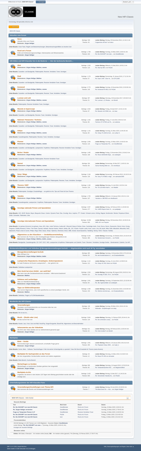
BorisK (116, 100)
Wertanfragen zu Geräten (27, 364)
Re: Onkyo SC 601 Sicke (102, 263)
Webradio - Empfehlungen (103, 308)
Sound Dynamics (82, 230)
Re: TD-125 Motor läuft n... (103, 187)
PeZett (110, 67)
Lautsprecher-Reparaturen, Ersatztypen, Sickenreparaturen (40, 261)
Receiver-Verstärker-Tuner (51, 82)
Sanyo (44, 230)
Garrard (40, 228)
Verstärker (53, 71)
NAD (127, 228)
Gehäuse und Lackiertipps (27, 279)
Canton (48, 213)
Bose (83, 226)
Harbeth (45, 228)
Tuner (58, 71)
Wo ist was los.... (23, 313)
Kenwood (21, 87)
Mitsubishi (116, 228)
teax (116, 111)
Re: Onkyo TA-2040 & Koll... (103, 133)
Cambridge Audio (91, 226)
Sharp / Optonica (52, 230)
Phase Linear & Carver (22, 230)
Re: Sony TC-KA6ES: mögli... (103, 176)
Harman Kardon (53, 228)
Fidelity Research (20, 228)
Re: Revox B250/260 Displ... (103, 155)
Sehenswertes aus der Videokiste (30, 327)
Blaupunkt (38, 213)
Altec (47, 226)
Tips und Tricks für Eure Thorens (63, 191)
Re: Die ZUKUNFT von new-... (104, 54)
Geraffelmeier (120, 54)
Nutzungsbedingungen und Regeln (116, 446)
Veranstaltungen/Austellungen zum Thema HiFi (35, 387)
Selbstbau (21, 295)
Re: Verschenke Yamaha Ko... (104, 376)
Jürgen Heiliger (29, 43)
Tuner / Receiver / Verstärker (90, 242)
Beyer (32, 213)
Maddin (116, 187)
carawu (44, 67)
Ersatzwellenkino (119, 255)
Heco (70, 213)
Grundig (65, 213)
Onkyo (19, 131)
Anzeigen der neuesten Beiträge (23, 427)
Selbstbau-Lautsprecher (25, 267)
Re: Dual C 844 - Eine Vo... (103, 78)
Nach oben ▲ (130, 446)
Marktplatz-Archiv (24, 372)
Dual (19, 76)
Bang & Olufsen (77, 226)
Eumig (128, 226)
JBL (69, 228)
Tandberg (90, 230)
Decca (103, 226)
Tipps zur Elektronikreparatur (28, 288)
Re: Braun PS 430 (100, 356)
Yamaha (20, 196)
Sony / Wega (22, 174)
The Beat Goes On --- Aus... (103, 389)
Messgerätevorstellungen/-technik (30, 252)
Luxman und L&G (24, 98)
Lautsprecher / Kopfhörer (42, 148)
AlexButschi (113, 198)
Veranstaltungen (23, 305)
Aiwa (40, 226)
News (19, 39)
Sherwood (60, 230)
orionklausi (117, 165)
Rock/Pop (42, 323)
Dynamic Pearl (55, 213)
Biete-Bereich (22, 360)
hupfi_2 (117, 345)
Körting (98, 213)
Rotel (40, 230)
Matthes (38, 67)
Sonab (74, 230)
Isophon (74, 213)
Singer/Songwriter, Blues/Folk (54, 323)
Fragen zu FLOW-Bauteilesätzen (34, 295)
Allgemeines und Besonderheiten (73, 323)
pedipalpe (118, 209)
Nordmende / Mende (112, 213)
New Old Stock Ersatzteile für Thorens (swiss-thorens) (87, 349)
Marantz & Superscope (26, 109)
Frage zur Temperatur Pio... (103, 144)
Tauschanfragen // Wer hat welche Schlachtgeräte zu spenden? (51, 349)
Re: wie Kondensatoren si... (103, 255)
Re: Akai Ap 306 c (100, 67)
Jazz (24, 323)
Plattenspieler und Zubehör (73, 242)
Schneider (16, 215)
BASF (23, 213)
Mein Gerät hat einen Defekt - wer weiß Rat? (34, 271)
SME (69, 230)
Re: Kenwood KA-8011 (102, 89)
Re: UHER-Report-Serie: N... (103, 209)
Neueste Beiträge (19, 402)
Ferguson (12, 228)
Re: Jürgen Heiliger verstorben (22, 409)
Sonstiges (63, 71)
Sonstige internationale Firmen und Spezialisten (35, 221)
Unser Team (21, 47)
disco (111, 42)
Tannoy (96, 230)
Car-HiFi (127, 242)
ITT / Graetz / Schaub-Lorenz (86, 213)
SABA (11, 215)
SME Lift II (98, 222)
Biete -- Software (28, 349)
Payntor (106, 222)
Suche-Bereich (31, 360)
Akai (19, 65)
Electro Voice (121, 226)
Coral (98, 226)
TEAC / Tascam (103, 230)
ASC (19, 213)
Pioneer (20, 141)
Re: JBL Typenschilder (101, 283)
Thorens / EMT (23, 185)
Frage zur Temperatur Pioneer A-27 (24, 412)
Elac (61, 213)
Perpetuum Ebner (124, 213)
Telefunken (23, 215)
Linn (97, 228)
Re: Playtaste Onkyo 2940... (103, 345)
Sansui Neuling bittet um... (103, 165)
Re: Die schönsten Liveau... (103, 319)
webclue (117, 122)
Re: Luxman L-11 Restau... (103, 100)
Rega (36, 230)
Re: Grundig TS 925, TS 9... (103, 274)
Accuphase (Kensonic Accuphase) (28, 226)
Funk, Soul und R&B (33, 323)
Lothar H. (117, 133)
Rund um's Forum (24, 51)
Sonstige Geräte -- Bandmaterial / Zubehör (111, 242)
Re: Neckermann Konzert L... (103, 238)
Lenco (94, 228)
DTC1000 (117, 78)
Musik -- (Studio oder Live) (27, 317)
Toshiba (110, 230)
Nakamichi (12, 230)
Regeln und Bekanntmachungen (35, 47)
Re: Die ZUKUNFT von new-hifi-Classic (25, 407)
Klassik (20, 323)
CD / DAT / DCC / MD (42, 242)
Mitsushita (123, 228)
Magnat (103, 213)
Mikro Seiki (109, 228)
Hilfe (105, 446)
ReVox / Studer (23, 152)
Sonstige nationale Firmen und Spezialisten (34, 208)
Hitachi (61, 228)
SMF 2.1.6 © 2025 (12, 446)
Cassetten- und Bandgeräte (26, 71)
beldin (44, 239)
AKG (44, 226)
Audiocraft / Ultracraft (65, 226)
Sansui (20, 163)
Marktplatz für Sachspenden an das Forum (33, 354)
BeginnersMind (120, 367)
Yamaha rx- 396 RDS (101, 198)
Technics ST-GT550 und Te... (103, 122)
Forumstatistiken (19, 420)
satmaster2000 (119, 176)
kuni (61, 417)
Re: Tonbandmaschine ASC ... (104, 367)
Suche (20, 349)
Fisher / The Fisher (31, 228)
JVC (72, 228)
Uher (28, 215)
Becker (28, 213)
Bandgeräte (21, 242)
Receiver (46, 71)
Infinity (65, 228)
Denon (107, 226)
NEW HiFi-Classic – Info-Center (22, 398)
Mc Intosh (102, 228)
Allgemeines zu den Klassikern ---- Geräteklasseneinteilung (40, 234)
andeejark (118, 155)
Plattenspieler (39, 71)
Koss (89, 228)
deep (114, 308)
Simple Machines (21, 446)
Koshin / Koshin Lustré (81, 228)
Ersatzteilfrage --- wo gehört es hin (44, 191)
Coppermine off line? (101, 42)
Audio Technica (54, 226)
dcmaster (111, 356)
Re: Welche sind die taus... (103, 291)
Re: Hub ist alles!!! (100, 331)
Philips (32, 230)
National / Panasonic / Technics (29, 120)
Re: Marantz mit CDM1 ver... (103, 111)
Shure (66, 230)
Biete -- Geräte (22, 341)
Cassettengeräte (23, 137)
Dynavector (113, 226)
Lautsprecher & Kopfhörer (57, 242)
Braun (43, 213)
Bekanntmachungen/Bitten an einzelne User (59, 47)
